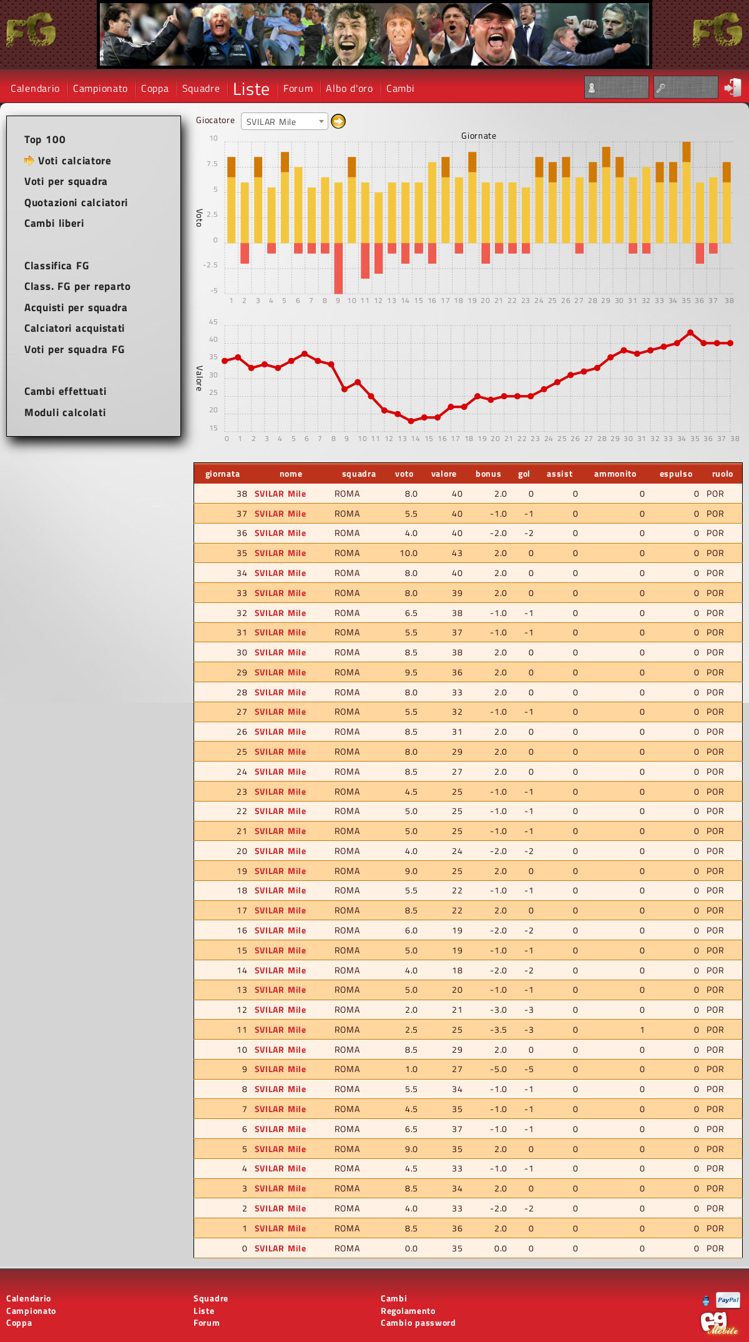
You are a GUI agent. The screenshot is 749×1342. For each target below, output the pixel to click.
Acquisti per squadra (76, 307)
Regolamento (408, 1310)
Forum (298, 88)
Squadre (201, 88)
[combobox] (284, 121)
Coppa (155, 88)
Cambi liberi (54, 223)
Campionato (100, 88)
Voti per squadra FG (74, 349)
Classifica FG (56, 265)
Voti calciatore (75, 160)
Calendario (35, 88)
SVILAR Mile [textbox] (271, 121)
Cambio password (418, 1322)
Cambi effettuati (65, 391)
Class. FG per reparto (77, 286)
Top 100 (45, 139)
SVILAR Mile (280, 493)
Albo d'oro (349, 88)
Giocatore (215, 119)
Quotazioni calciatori (76, 202)
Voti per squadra (66, 181)
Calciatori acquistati (74, 328)
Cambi (400, 88)
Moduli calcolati (65, 412)
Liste (251, 88)
